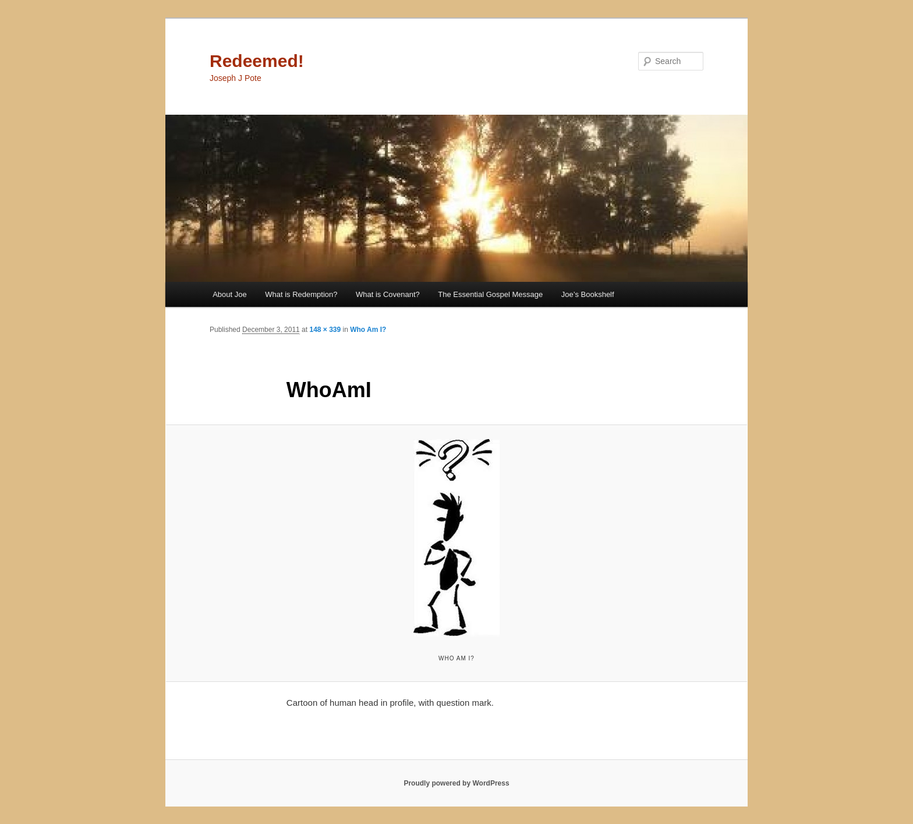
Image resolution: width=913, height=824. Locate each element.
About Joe (230, 294)
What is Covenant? (388, 294)
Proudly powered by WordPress (456, 783)
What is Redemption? (301, 294)
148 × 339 (325, 330)
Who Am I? (368, 330)
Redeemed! (257, 60)
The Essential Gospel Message (490, 294)
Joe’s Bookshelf (587, 294)
